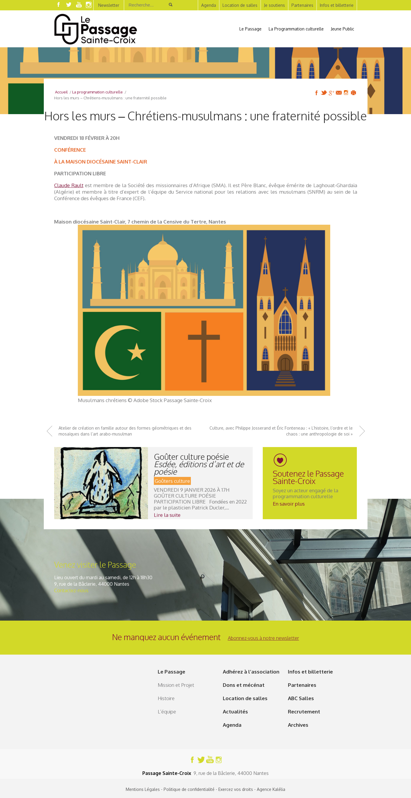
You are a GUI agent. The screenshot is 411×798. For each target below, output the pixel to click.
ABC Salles (301, 698)
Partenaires (302, 5)
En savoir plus (289, 504)
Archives (298, 725)
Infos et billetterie (337, 5)
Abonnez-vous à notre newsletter (263, 638)
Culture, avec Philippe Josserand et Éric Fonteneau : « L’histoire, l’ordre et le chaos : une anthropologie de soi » (281, 430)
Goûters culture (172, 481)
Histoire (166, 698)
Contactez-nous (71, 590)
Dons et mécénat (244, 685)
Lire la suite (167, 515)
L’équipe (167, 711)
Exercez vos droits (235, 789)
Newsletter (108, 5)
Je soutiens (274, 5)
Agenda (208, 5)
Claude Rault (68, 185)
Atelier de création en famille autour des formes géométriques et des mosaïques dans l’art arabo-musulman (125, 430)
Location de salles (240, 5)
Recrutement (304, 711)
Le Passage (250, 28)
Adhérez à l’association (251, 671)
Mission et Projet (176, 685)
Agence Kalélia (271, 789)
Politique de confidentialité (189, 789)
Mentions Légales (143, 789)
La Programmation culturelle (296, 28)
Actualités (235, 711)
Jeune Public (342, 28)
